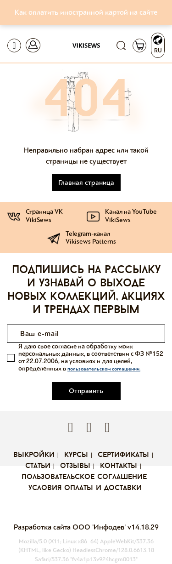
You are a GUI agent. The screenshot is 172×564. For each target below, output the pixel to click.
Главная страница (86, 182)
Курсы (76, 455)
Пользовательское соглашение (84, 477)
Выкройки (34, 455)
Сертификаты (123, 455)
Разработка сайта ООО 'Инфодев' (71, 527)
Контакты (118, 466)
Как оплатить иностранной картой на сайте (86, 12)
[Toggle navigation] (14, 45)
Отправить (86, 391)
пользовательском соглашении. (103, 369)
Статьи (37, 466)
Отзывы (75, 466)
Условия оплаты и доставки (85, 488)
